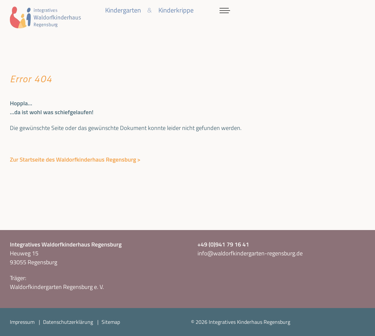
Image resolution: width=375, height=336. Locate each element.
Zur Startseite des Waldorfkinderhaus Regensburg (73, 159)
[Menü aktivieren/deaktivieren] (225, 10)
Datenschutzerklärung (68, 322)
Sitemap (111, 322)
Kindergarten (123, 10)
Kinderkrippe (176, 10)
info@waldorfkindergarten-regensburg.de (250, 253)
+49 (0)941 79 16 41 (223, 244)
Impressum (22, 322)
